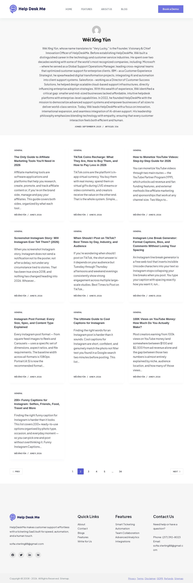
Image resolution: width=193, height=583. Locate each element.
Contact (83, 527)
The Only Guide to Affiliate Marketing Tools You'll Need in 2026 (35, 160)
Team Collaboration (127, 532)
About (81, 523)
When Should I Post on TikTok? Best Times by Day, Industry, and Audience (96, 241)
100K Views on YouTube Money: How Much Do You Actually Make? (156, 322)
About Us (106, 9)
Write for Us (85, 540)
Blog (124, 9)
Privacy (132, 577)
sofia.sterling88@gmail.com (27, 543)
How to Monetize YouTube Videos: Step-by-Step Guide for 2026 (155, 160)
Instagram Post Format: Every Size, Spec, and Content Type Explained (35, 322)
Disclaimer (150, 577)
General (18, 150)
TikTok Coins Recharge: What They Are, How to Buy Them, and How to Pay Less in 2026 (95, 160)
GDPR (160, 577)
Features (86, 9)
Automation (122, 527)
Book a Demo (171, 9)
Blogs (81, 532)
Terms (140, 577)
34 (120, 470)
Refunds (168, 577)
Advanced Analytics (127, 536)
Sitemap (64, 577)
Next (176, 471)
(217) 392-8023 (171, 536)
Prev (16, 471)
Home (69, 9)
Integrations (122, 540)
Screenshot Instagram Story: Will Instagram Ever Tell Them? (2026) (36, 241)
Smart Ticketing (125, 523)
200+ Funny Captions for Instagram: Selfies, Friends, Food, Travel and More (34, 403)
